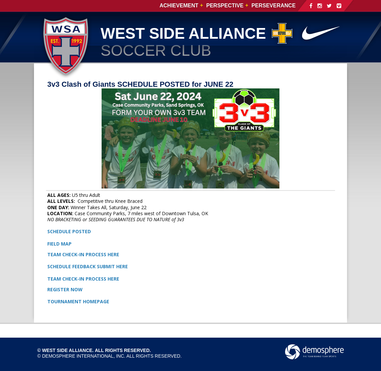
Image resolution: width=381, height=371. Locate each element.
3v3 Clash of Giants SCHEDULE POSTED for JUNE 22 (140, 84)
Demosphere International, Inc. (83, 356)
